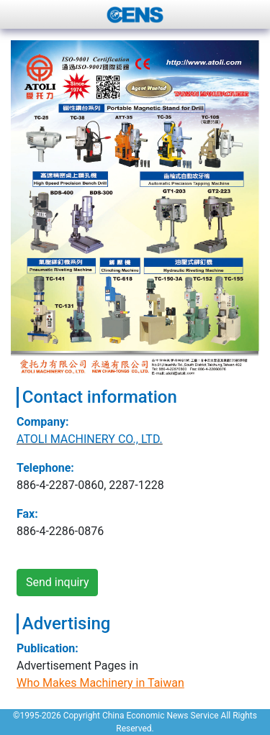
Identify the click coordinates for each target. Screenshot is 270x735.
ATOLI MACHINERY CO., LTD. (90, 439)
